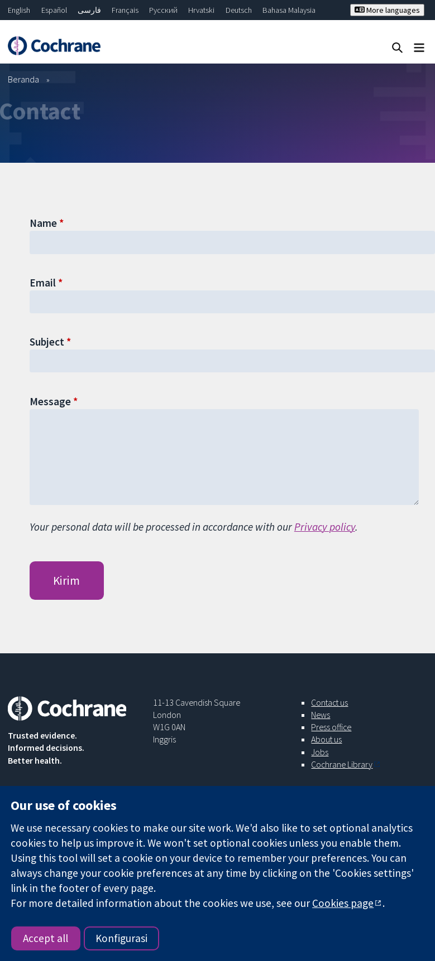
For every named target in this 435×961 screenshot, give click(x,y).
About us (326, 739)
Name (43, 223)
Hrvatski (201, 10)
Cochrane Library (341, 764)
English (19, 10)
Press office (331, 726)
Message (50, 401)
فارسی (89, 10)
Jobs (319, 752)
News (320, 714)
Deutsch (239, 10)
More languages (387, 10)
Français (125, 10)
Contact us (329, 702)
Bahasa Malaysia (289, 10)
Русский (163, 10)
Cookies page (343, 903)
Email (43, 282)
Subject (47, 341)
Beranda (23, 79)
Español (54, 10)
